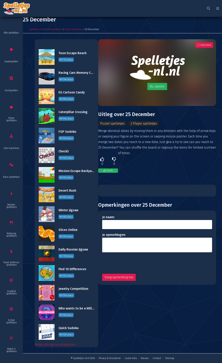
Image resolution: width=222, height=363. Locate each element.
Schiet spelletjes (11, 321)
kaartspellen (11, 61)
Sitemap (169, 358)
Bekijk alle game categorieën (55, 344)
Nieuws (145, 358)
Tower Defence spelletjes (11, 263)
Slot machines (11, 148)
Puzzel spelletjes (73, 29)
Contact (157, 358)
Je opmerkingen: (114, 235)
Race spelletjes (11, 177)
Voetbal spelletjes (11, 292)
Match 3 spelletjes (11, 350)
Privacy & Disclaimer (110, 358)
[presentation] (132, 263)
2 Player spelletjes (144, 123)
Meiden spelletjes (11, 205)
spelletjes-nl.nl (37, 29)
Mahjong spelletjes (11, 234)
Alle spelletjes (11, 32)
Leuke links (131, 358)
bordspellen (11, 90)
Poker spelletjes (11, 119)
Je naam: (108, 217)
